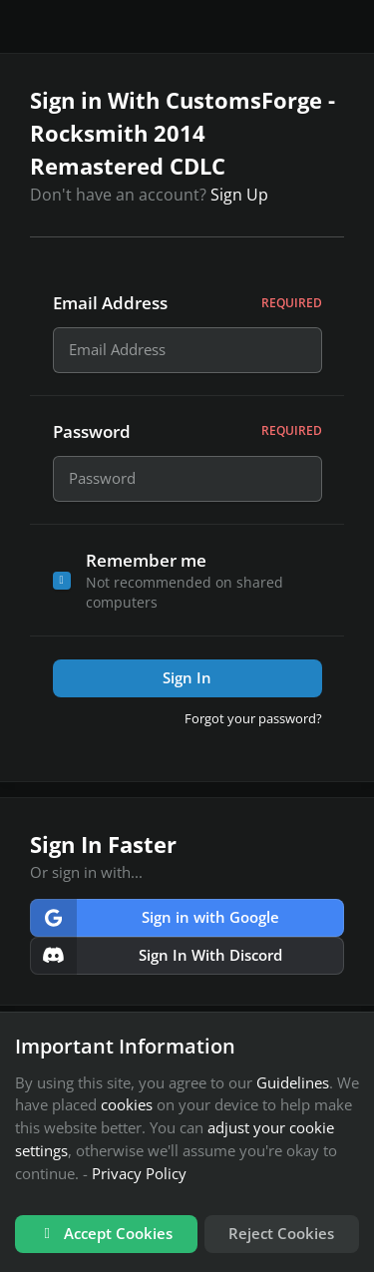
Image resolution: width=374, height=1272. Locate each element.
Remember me (146, 565)
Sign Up (239, 195)
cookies (127, 1104)
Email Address (187, 302)
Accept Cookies (106, 1233)
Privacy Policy (139, 1173)
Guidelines (292, 1082)
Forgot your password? (253, 723)
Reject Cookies (281, 1233)
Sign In (187, 683)
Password (187, 434)
